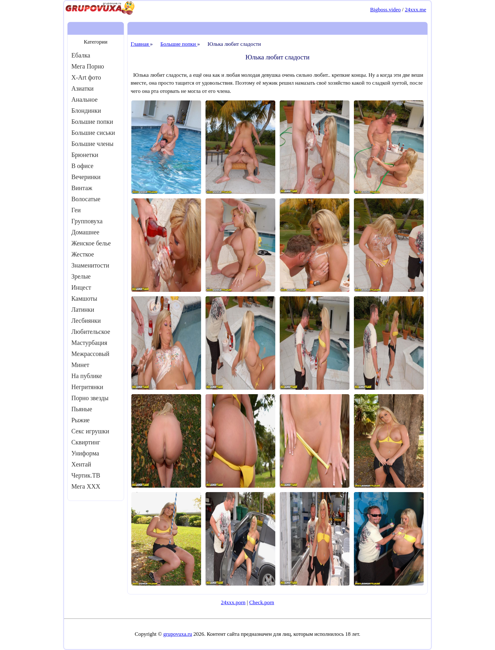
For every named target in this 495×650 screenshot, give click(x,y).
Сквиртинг (85, 442)
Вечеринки (85, 176)
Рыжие (80, 420)
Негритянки (87, 386)
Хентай (81, 464)
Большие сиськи (93, 132)
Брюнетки (84, 154)
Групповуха (87, 221)
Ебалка (80, 55)
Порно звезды (90, 397)
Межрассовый (90, 353)
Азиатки (82, 88)
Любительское (90, 331)
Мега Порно (87, 66)
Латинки (82, 309)
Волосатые (85, 199)
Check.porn (261, 602)
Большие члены (92, 143)
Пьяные (81, 409)
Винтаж (81, 187)
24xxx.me (415, 10)
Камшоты (84, 298)
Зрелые (81, 276)
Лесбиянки (86, 320)
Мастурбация (89, 342)
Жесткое (82, 254)
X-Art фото (86, 77)
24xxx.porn (233, 602)
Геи (76, 210)
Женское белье (91, 243)
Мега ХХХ (85, 486)
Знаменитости (90, 265)
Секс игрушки (90, 431)
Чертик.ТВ (85, 475)
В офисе (82, 165)
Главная (140, 44)
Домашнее (85, 232)
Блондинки (86, 110)
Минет (80, 364)
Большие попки (92, 121)
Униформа (85, 453)
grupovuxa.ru (177, 634)
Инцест (81, 287)
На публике (86, 375)
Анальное (84, 99)
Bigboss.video (385, 10)
